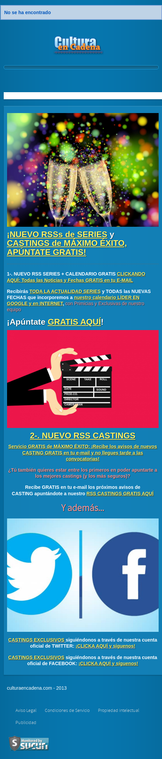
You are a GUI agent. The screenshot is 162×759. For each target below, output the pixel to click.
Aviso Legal (25, 710)
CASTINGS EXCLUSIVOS (36, 640)
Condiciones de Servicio (67, 710)
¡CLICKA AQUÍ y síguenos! (105, 646)
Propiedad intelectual (118, 710)
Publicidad (25, 722)
